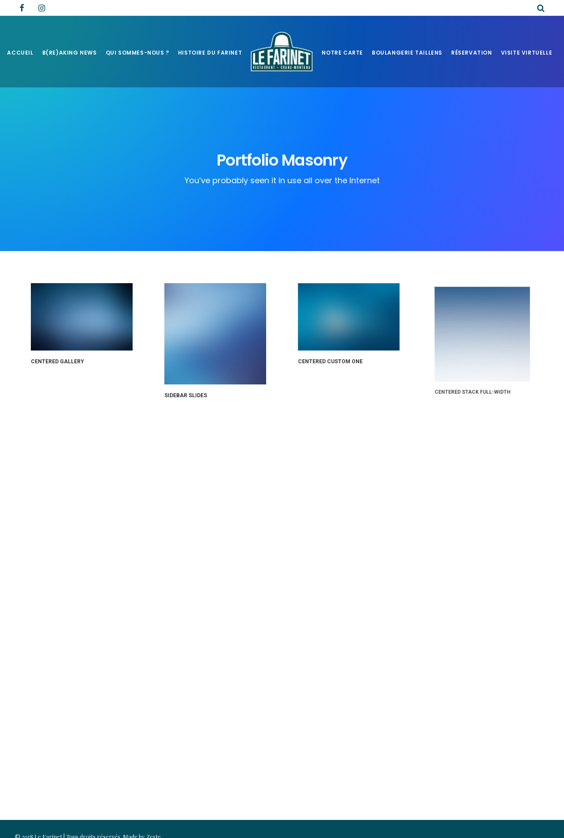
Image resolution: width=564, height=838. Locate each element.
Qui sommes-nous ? (137, 52)
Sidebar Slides (186, 395)
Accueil (20, 52)
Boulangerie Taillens (407, 52)
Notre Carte (342, 52)
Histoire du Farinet (210, 52)
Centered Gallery (57, 361)
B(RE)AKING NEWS (69, 52)
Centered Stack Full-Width (475, 376)
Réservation (471, 52)
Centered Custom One (331, 358)
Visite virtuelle (527, 52)
